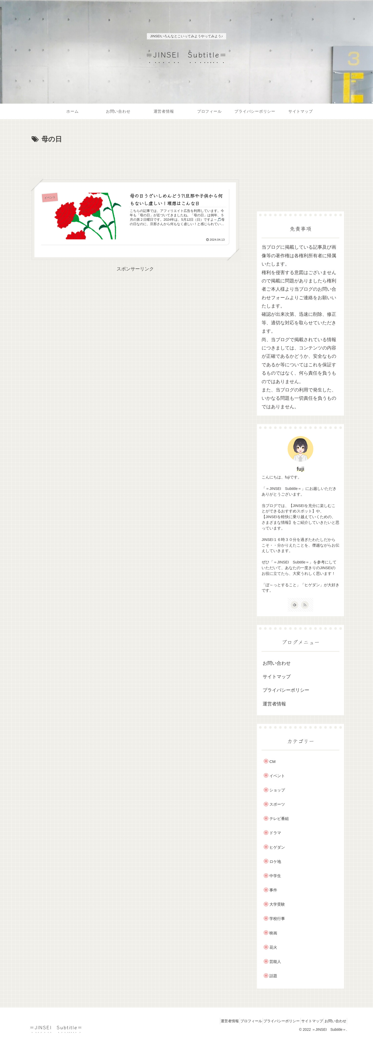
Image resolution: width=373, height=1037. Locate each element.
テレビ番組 (279, 818)
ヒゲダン (277, 847)
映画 (273, 933)
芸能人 (275, 961)
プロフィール (237, 1021)
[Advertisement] (135, 159)
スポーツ (277, 804)
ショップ (277, 790)
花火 (273, 947)
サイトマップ (277, 676)
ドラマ (275, 833)
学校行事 (277, 918)
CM (272, 761)
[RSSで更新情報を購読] (305, 605)
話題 (273, 976)
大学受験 (277, 904)
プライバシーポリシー (286, 690)
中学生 (275, 876)
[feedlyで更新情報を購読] (294, 605)
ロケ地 (275, 861)
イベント (277, 776)
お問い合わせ (277, 663)
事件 (273, 890)
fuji (300, 469)
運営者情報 (274, 703)
